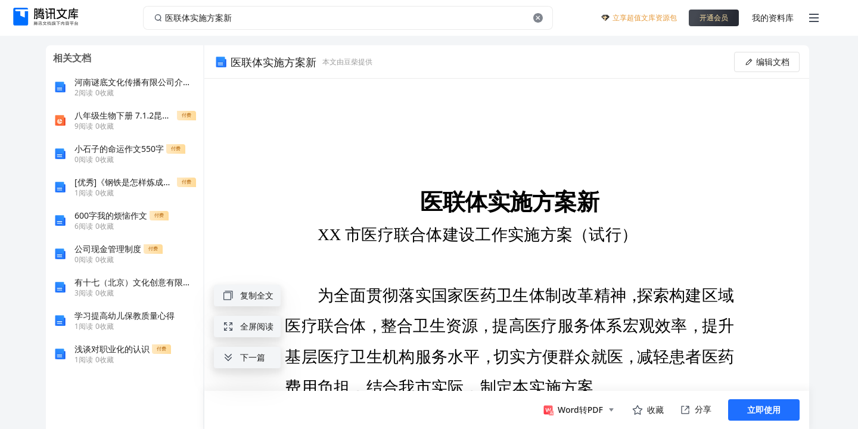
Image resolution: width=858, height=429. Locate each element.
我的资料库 (773, 17)
